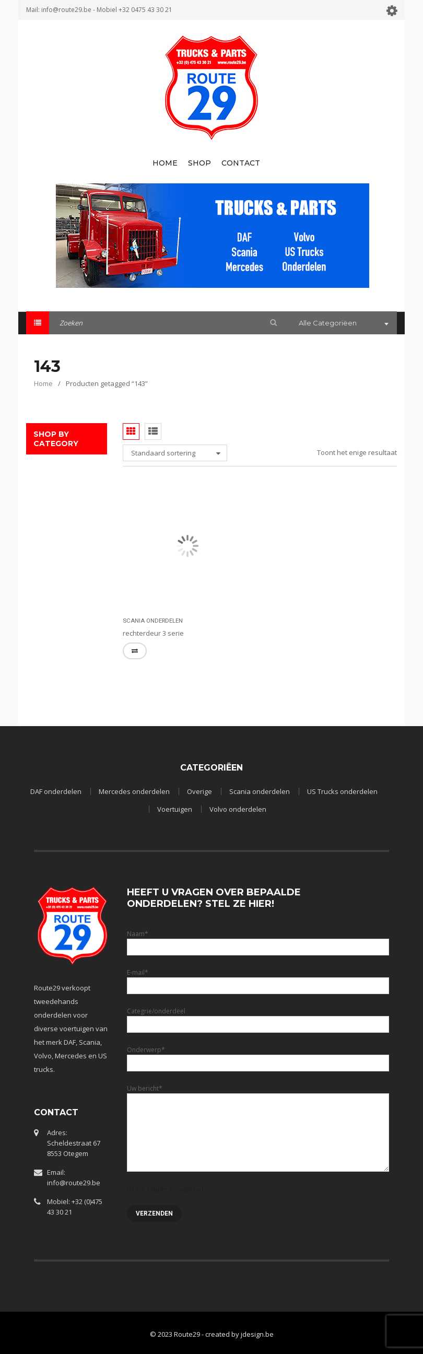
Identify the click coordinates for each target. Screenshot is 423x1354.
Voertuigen (174, 809)
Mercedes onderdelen (134, 791)
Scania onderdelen (153, 620)
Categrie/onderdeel (258, 1017)
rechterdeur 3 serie (153, 633)
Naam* (258, 940)
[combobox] (342, 323)
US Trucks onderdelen (342, 791)
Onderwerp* (258, 1056)
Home (43, 383)
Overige (199, 791)
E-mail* (258, 978)
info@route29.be (66, 9)
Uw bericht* (258, 1110)
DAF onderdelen (55, 791)
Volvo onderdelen (237, 809)
